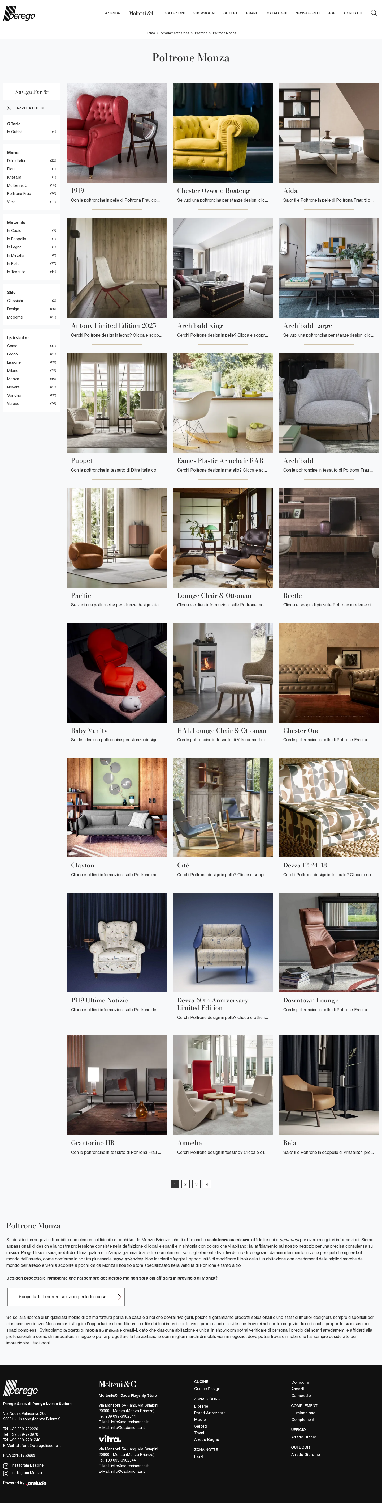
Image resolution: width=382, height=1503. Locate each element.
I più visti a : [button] (18, 337)
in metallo (15, 255)
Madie (200, 1420)
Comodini (300, 1383)
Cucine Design (207, 1389)
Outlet (230, 13)
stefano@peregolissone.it (38, 1445)
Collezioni (174, 13)
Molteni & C (17, 185)
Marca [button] (13, 152)
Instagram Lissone (23, 1466)
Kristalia (14, 177)
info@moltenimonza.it (130, 1422)
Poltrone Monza (224, 33)
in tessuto (16, 272)
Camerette (301, 1396)
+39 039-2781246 (25, 1440)
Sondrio (14, 395)
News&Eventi (308, 13)
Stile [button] (11, 292)
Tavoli (199, 1433)
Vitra (11, 202)
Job (332, 13)
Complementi (303, 1420)
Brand (252, 13)
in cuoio (14, 231)
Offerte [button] (14, 123)
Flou (11, 169)
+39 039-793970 (24, 1434)
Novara (13, 387)
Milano (13, 371)
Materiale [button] (16, 222)
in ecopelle (16, 239)
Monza (13, 379)
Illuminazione (303, 1413)
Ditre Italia (16, 161)
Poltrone (201, 33)
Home (150, 33)
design (13, 309)
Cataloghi (277, 13)
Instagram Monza (22, 1473)
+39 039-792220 (24, 1429)
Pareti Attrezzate (209, 1413)
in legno (14, 247)
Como (12, 346)
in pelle (13, 264)
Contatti (353, 13)
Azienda (112, 13)
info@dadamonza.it (128, 1427)
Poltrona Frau (19, 194)
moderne (15, 317)
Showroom (204, 13)
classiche (15, 301)
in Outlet (14, 132)
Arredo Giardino (305, 1455)
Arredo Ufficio (303, 1437)
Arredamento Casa (175, 33)
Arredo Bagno (206, 1440)
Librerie (201, 1406)
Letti (198, 1457)
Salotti (200, 1426)
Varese (13, 404)
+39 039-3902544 (120, 1416)
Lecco (12, 354)
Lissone (14, 363)
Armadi (297, 1389)
